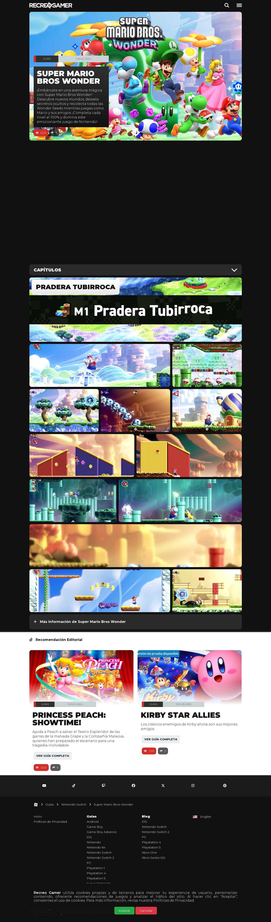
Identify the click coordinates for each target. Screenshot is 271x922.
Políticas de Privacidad (173, 900)
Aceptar (124, 910)
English (205, 817)
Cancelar (146, 910)
